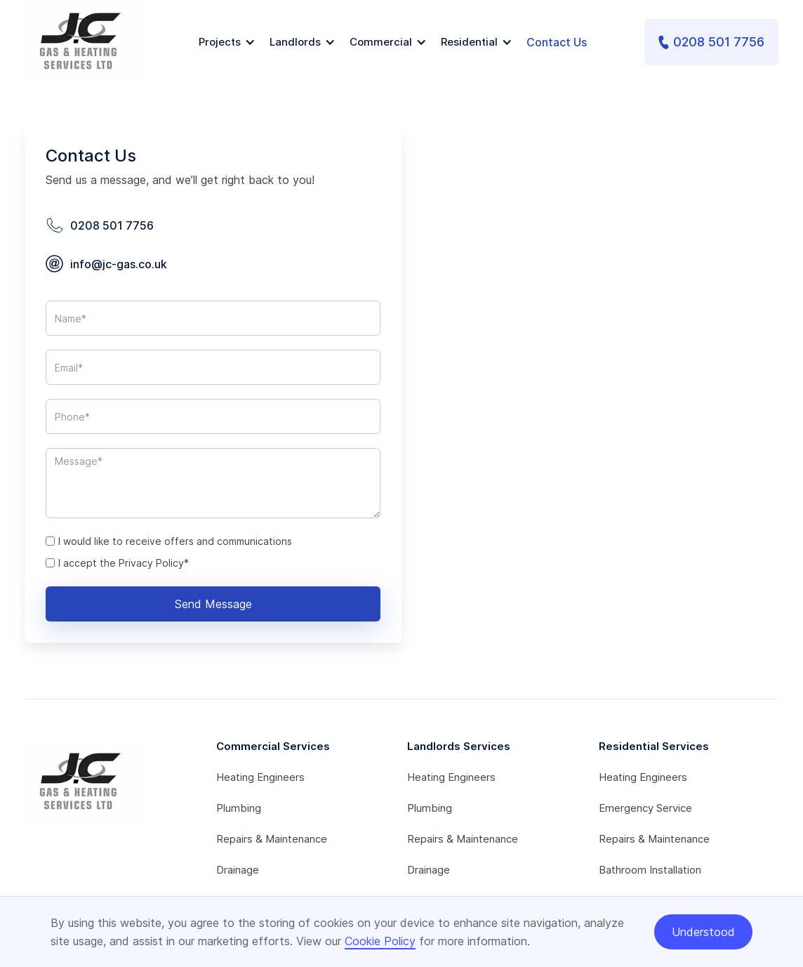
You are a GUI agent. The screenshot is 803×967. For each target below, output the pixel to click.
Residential (469, 41)
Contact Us (556, 42)
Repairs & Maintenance (271, 839)
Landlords (295, 41)
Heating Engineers (260, 777)
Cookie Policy (380, 941)
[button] (227, 42)
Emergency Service (645, 808)
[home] (83, 42)
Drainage (237, 869)
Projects (220, 41)
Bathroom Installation (650, 869)
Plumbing (238, 808)
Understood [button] (703, 932)
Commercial (381, 41)
